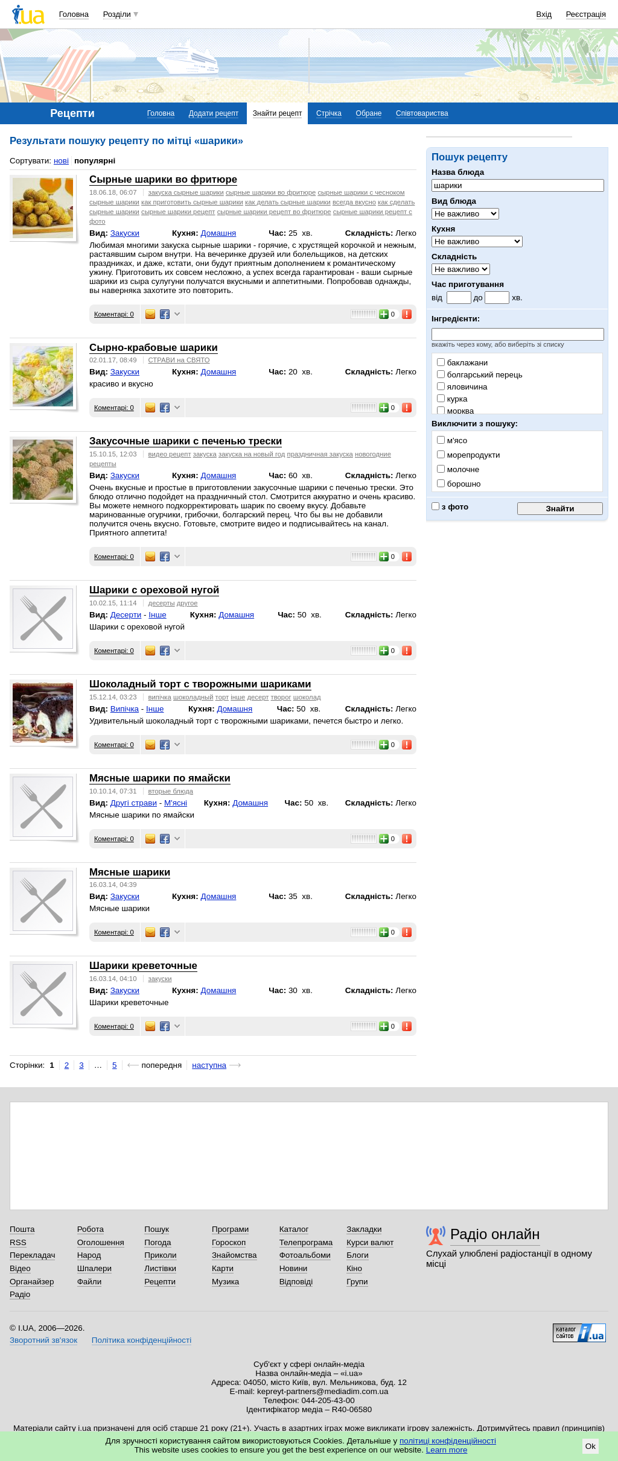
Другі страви (133, 802)
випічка (159, 697)
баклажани (462, 362)
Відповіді (296, 1281)
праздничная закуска (320, 454)
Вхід (544, 14)
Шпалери (94, 1268)
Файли (89, 1281)
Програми (230, 1229)
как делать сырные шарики (288, 202)
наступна (209, 1065)
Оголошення (100, 1242)
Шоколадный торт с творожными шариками (200, 684)
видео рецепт (169, 454)
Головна (74, 14)
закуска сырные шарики (186, 192)
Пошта (22, 1229)
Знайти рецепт (277, 113)
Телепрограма (306, 1242)
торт (222, 697)
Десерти (126, 614)
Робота (90, 1229)
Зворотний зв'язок (43, 1340)
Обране (369, 113)
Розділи (117, 14)
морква (455, 410)
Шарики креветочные (143, 965)
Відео (20, 1268)
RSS (18, 1242)
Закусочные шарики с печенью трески (185, 441)
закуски (160, 978)
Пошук (156, 1229)
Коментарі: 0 (114, 314)
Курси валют (369, 1242)
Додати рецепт (213, 113)
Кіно (354, 1268)
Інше (157, 614)
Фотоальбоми (305, 1255)
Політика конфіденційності (141, 1340)
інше (238, 697)
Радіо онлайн (495, 1234)
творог (281, 697)
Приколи (160, 1255)
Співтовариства (422, 113)
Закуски (124, 233)
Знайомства (234, 1255)
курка (452, 398)
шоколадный (193, 697)
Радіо (20, 1294)
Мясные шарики (129, 872)
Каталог (294, 1229)
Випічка (124, 708)
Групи (357, 1281)
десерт (258, 697)
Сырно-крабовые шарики (153, 347)
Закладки (363, 1229)
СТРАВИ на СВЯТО (179, 360)
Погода (157, 1242)
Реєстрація (586, 14)
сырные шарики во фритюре (271, 192)
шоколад (307, 697)
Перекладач (32, 1255)
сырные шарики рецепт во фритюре (274, 211)
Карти (223, 1268)
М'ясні (175, 802)
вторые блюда (170, 791)
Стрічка (329, 113)
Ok (590, 1446)
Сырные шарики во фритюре (163, 179)
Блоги (357, 1255)
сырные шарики (114, 202)
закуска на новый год (251, 454)
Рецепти (160, 1281)
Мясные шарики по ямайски (160, 778)
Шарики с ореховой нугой (154, 590)
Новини (293, 1268)
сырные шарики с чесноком (360, 192)
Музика (225, 1281)
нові (61, 160)
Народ (89, 1255)
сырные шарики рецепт (178, 211)
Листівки (160, 1268)
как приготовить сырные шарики (192, 202)
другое (187, 603)
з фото (450, 506)
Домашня (218, 233)
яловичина (462, 386)
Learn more (447, 1449)
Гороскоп (229, 1242)
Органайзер (32, 1281)
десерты (161, 603)
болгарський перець (480, 374)
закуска (205, 454)
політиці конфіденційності (448, 1440)
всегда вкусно (354, 202)
